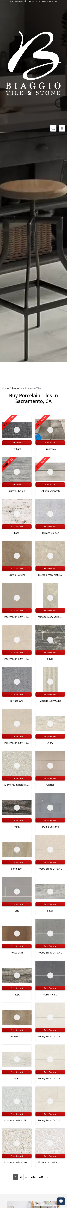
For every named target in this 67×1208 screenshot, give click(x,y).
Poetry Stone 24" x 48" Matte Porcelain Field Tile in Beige (16, 658)
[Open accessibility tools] (61, 1201)
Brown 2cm (16, 1036)
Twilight (16, 449)
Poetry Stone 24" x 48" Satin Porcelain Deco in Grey (50, 952)
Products (17, 388)
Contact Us (17, 442)
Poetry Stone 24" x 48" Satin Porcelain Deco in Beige (50, 868)
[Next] (47, 1177)
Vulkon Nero (50, 994)
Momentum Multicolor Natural (16, 1162)
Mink (17, 826)
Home (5, 388)
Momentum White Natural (50, 1162)
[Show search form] (53, 128)
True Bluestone (50, 826)
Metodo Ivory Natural (50, 575)
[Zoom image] (17, 430)
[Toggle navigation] (62, 128)
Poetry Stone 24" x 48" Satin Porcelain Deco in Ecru (16, 617)
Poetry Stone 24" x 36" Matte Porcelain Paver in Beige (16, 742)
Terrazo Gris (16, 700)
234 (41, 1177)
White (17, 1078)
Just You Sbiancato (50, 491)
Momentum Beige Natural (16, 784)
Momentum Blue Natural (16, 1120)
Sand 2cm (16, 868)
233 (33, 1177)
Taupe (16, 994)
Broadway (50, 449)
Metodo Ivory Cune (50, 700)
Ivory (50, 742)
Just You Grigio (17, 491)
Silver (50, 658)
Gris (16, 910)
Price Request (17, 526)
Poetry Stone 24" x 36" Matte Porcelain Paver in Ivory (50, 1120)
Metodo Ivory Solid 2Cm (50, 617)
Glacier (50, 784)
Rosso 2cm (17, 952)
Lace (16, 533)
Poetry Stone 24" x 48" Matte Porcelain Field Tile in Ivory (50, 1078)
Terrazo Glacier (50, 533)
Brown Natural (17, 575)
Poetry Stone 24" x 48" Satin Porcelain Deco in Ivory (50, 1036)
